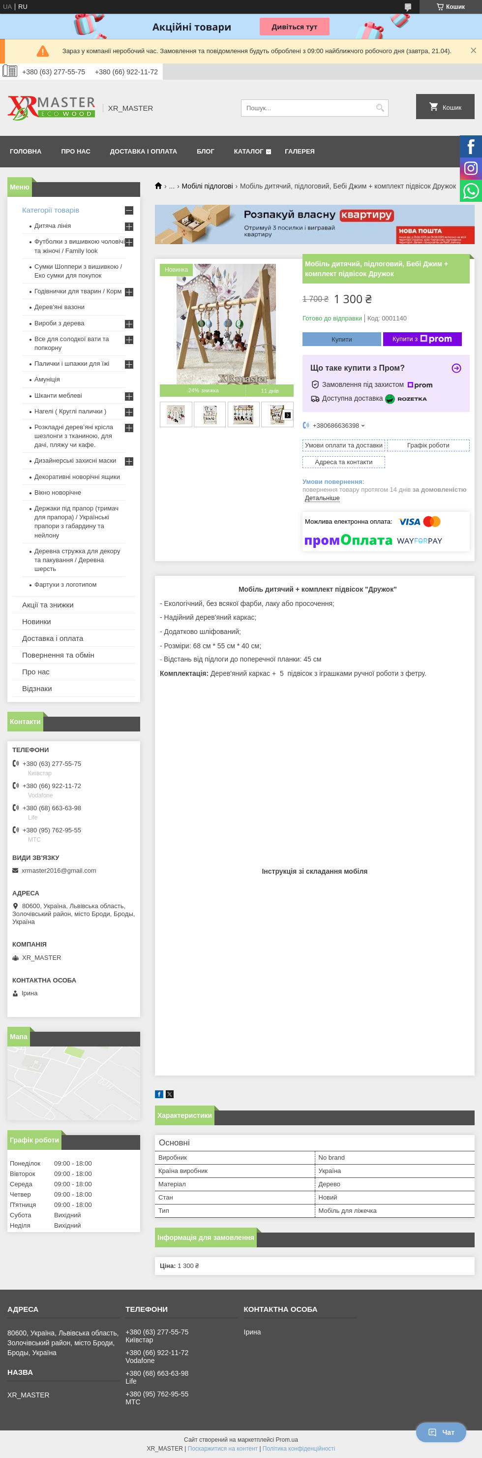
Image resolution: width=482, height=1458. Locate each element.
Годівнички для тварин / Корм (78, 291)
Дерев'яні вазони (59, 307)
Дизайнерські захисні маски (75, 460)
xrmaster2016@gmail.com (59, 870)
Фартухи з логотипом (65, 584)
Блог (205, 151)
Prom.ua (287, 1439)
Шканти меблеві (58, 395)
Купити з (422, 339)
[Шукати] (380, 108)
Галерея (300, 151)
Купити (341, 339)
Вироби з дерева (59, 323)
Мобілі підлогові (207, 186)
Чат (441, 1432)
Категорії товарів (50, 210)
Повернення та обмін (58, 655)
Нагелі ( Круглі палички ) (70, 411)
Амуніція (47, 379)
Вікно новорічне (57, 492)
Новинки (36, 621)
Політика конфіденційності (299, 1448)
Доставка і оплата (143, 151)
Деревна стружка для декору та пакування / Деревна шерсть (77, 559)
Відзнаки (37, 688)
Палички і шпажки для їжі (71, 363)
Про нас (75, 151)
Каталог (249, 151)
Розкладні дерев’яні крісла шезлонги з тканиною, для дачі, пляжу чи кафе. (73, 435)
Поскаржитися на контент (223, 1448)
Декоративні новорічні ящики (77, 476)
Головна (25, 151)
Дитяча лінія (52, 225)
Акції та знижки (48, 605)
